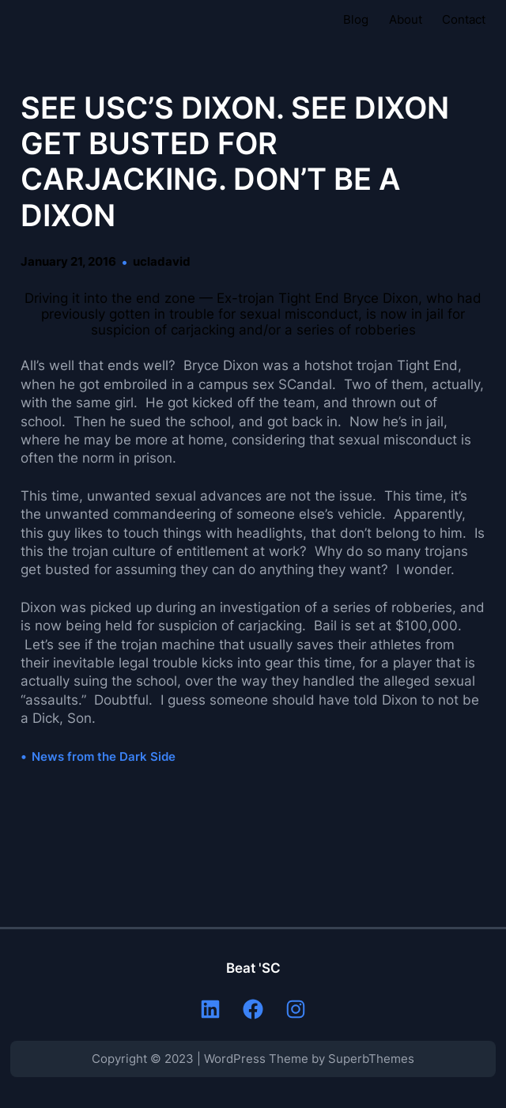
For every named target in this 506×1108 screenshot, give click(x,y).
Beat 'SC (253, 968)
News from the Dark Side (104, 757)
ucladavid (162, 262)
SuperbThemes (371, 1059)
